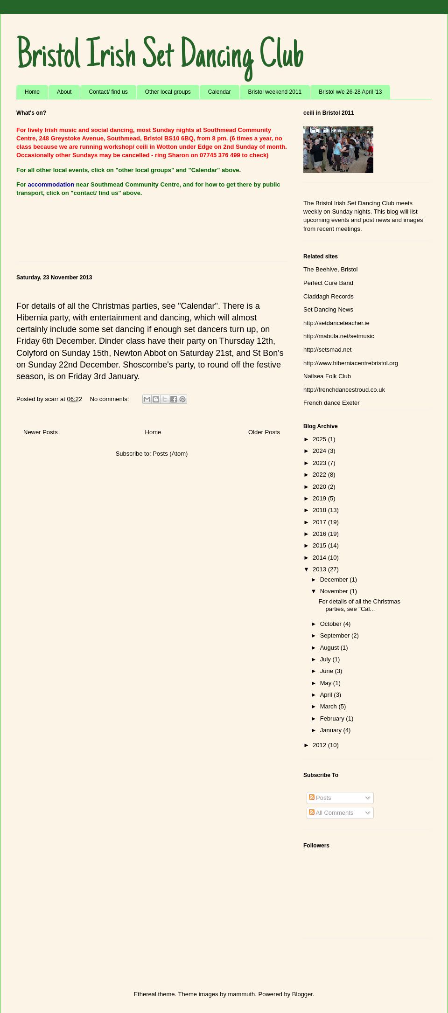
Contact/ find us (108, 92)
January (331, 730)
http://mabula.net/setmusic (338, 336)
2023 (320, 462)
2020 (320, 486)
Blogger (302, 994)
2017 (320, 522)
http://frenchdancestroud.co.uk (344, 389)
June (327, 670)
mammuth (241, 994)
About (64, 92)
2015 (320, 545)
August (330, 647)
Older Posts (264, 432)
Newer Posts (40, 432)
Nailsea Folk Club (327, 376)
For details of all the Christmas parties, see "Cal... (359, 605)
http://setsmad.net (327, 349)
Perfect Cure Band (328, 282)
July (326, 659)
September (335, 635)
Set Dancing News (328, 309)
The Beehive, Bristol (330, 269)
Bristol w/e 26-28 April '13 (350, 92)
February (333, 718)
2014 (320, 557)
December (335, 579)
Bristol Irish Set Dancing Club (160, 58)
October (331, 623)
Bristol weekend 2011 (275, 92)
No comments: (110, 398)
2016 (320, 533)
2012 (320, 745)
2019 (320, 498)
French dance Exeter (331, 402)
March (329, 706)
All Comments (331, 812)
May (326, 683)
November (335, 591)
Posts (320, 797)
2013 (320, 569)
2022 (320, 474)
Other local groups (168, 92)
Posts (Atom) (170, 453)
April (327, 694)
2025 (320, 439)
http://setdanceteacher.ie (336, 322)
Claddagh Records (328, 296)
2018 (320, 509)
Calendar (219, 92)
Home (32, 92)
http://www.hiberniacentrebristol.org (350, 363)
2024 (320, 450)
